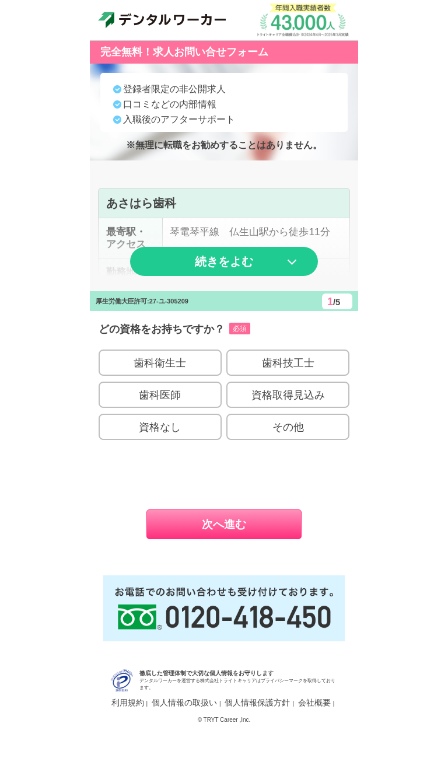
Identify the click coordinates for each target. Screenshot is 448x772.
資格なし (160, 462)
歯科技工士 (288, 398)
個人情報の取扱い (184, 737)
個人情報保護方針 (257, 737)
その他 (288, 462)
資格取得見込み (288, 430)
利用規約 (127, 737)
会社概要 (314, 737)
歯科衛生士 (160, 398)
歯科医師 (160, 430)
